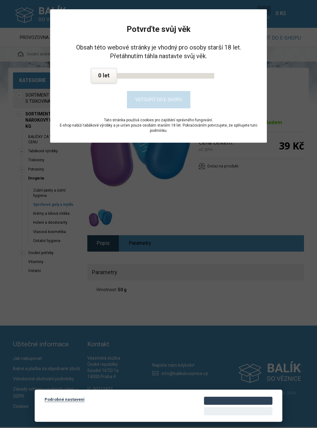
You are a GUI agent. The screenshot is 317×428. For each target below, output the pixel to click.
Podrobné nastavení (65, 399)
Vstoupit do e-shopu (158, 99)
